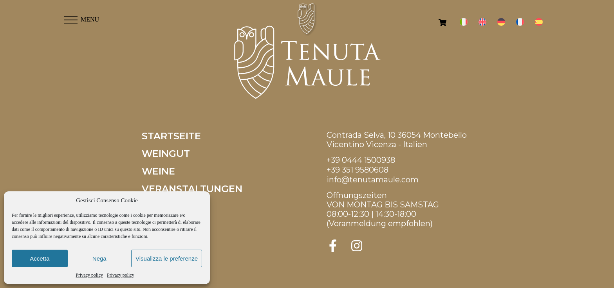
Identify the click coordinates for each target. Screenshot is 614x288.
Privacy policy (89, 275)
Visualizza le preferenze (166, 258)
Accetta (39, 258)
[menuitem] (463, 22)
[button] (71, 17)
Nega (99, 258)
